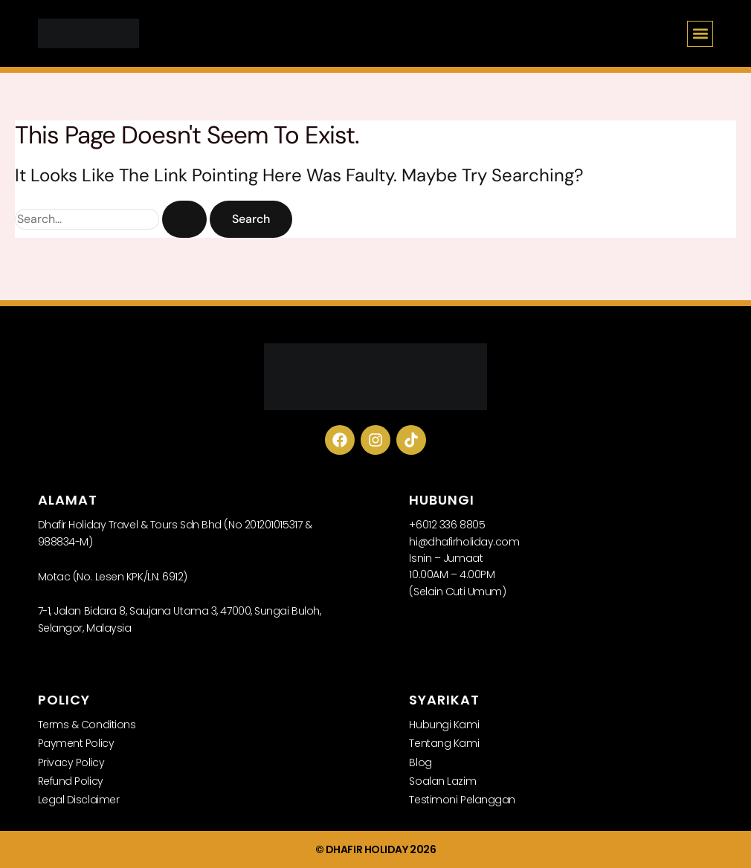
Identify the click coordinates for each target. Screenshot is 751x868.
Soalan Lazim (442, 781)
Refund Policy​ (70, 781)
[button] (700, 34)
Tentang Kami (444, 743)
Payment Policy (76, 743)
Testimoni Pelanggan (462, 799)
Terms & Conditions (87, 724)
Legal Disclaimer (79, 799)
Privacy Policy (71, 762)
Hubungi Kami (444, 724)
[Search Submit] (184, 219)
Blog (420, 762)
